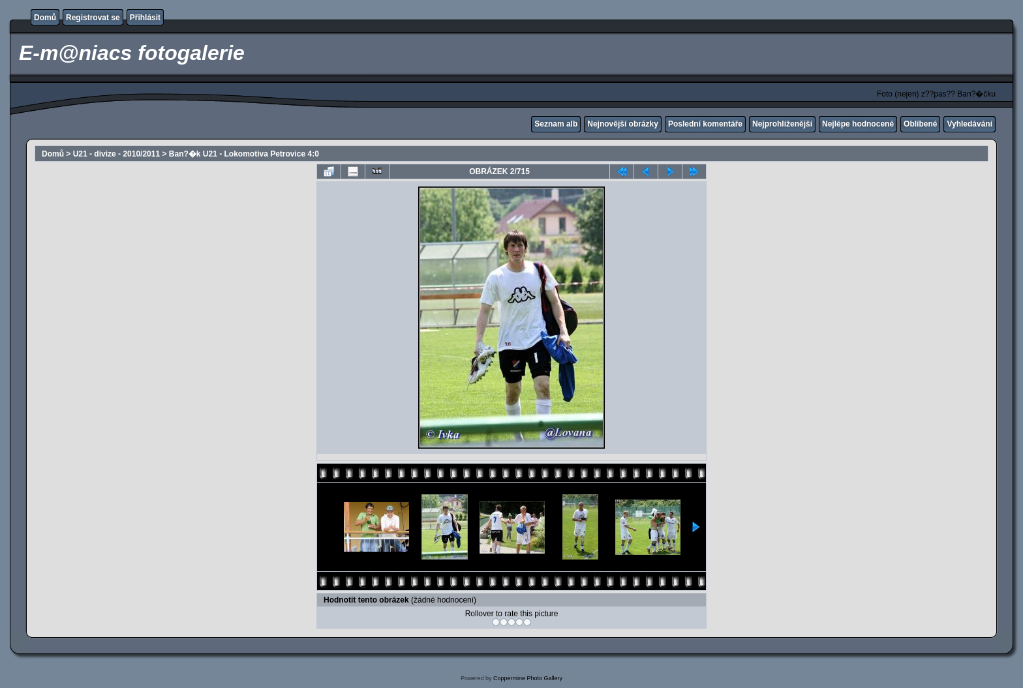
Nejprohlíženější (782, 123)
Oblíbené (920, 123)
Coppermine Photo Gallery (527, 678)
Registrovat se (93, 17)
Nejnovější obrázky (622, 123)
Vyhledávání (969, 123)
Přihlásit (145, 17)
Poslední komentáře (705, 123)
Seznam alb (555, 123)
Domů (45, 17)
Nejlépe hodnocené (858, 123)
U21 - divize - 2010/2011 (116, 153)
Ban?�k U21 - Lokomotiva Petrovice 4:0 (244, 153)
